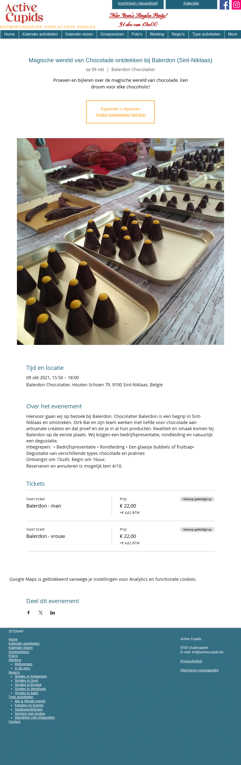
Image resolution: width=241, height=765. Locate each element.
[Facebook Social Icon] (224, 5)
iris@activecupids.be (208, 652)
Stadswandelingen (29, 709)
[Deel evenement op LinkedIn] (52, 613)
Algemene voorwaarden (199, 670)
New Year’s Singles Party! (137, 15)
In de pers (22, 668)
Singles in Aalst (26, 693)
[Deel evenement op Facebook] (28, 613)
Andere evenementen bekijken (121, 114)
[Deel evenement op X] (40, 613)
